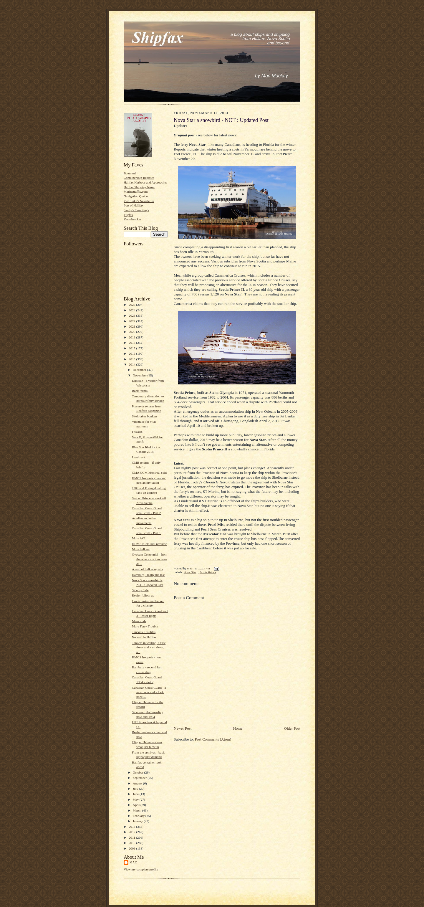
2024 (132, 310)
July (136, 788)
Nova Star (190, 572)
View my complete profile (141, 869)
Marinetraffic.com (136, 191)
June (136, 794)
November (140, 375)
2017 (132, 348)
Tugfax (128, 215)
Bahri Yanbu (140, 390)
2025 (132, 304)
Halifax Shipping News (139, 187)
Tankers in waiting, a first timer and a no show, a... (148, 647)
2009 (132, 848)
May (136, 799)
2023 (132, 315)
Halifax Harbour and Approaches (145, 182)
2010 (132, 843)
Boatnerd (130, 173)
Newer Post (182, 728)
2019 (132, 337)
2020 (132, 331)
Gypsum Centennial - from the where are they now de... (149, 559)
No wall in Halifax (144, 637)
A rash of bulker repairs (147, 569)
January (138, 821)
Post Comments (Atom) (213, 739)
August (138, 783)
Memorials (139, 621)
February (139, 815)
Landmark (138, 457)
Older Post (292, 728)
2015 (132, 359)
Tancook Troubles (143, 632)
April (136, 805)
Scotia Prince (208, 572)
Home (238, 728)
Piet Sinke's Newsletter (139, 201)
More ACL (139, 538)
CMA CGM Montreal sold (149, 472)
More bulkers (141, 549)
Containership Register (139, 177)
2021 (132, 326)
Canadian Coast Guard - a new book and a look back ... (149, 692)
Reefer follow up (143, 595)
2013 (132, 826)
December (140, 369)
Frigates (137, 431)
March (137, 810)
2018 (132, 342)
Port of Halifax (133, 205)
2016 (132, 353)
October (138, 772)
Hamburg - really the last (148, 574)
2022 (132, 321)
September (140, 777)
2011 (132, 837)
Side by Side (140, 590)
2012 (132, 832)
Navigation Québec (136, 196)
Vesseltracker (132, 219)
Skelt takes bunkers (145, 416)
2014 (132, 364)
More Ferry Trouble (145, 626)
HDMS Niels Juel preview (149, 544)
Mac (133, 862)
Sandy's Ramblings (136, 210)
